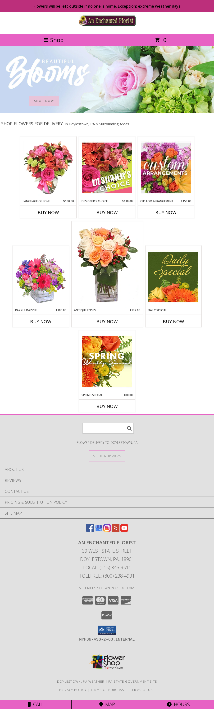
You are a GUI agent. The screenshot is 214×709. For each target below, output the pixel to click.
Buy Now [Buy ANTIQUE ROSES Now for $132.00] (107, 321)
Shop (54, 40)
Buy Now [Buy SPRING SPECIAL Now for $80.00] (107, 406)
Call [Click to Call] (36, 704)
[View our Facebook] (90, 530)
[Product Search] (108, 428)
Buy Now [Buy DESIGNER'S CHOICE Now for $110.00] (107, 212)
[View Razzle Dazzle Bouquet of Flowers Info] (41, 276)
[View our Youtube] (124, 530)
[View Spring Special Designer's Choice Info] (107, 361)
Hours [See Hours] (178, 704)
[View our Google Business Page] (98, 530)
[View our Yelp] (115, 530)
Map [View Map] (107, 704)
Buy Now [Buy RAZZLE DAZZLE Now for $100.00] (40, 321)
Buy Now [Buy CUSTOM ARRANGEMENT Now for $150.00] (166, 212)
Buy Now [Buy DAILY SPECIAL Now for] (173, 321)
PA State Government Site (132, 681)
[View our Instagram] (107, 530)
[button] (107, 630)
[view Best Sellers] (107, 111)
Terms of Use (142, 690)
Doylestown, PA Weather (81, 681)
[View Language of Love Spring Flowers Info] (48, 167)
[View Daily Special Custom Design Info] (173, 276)
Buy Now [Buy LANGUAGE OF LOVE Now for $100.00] (48, 212)
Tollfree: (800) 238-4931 (107, 576)
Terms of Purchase (108, 690)
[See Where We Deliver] (107, 455)
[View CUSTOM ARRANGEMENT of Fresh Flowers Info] (166, 167)
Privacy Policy (73, 690)
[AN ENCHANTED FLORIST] (107, 27)
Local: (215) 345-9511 (107, 567)
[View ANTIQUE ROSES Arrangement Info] (107, 264)
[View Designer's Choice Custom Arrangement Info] (107, 167)
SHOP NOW (44, 101)
